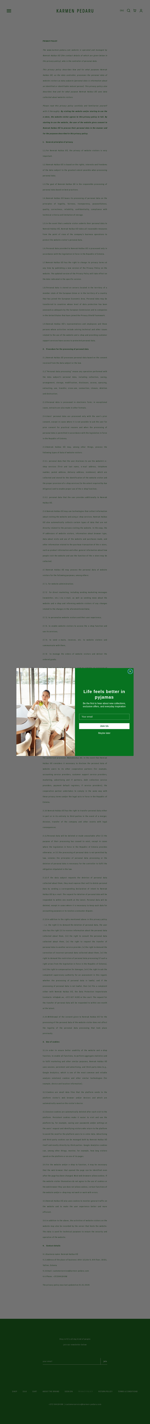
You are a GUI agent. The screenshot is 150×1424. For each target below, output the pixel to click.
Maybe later (104, 733)
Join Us (104, 726)
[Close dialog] (130, 671)
